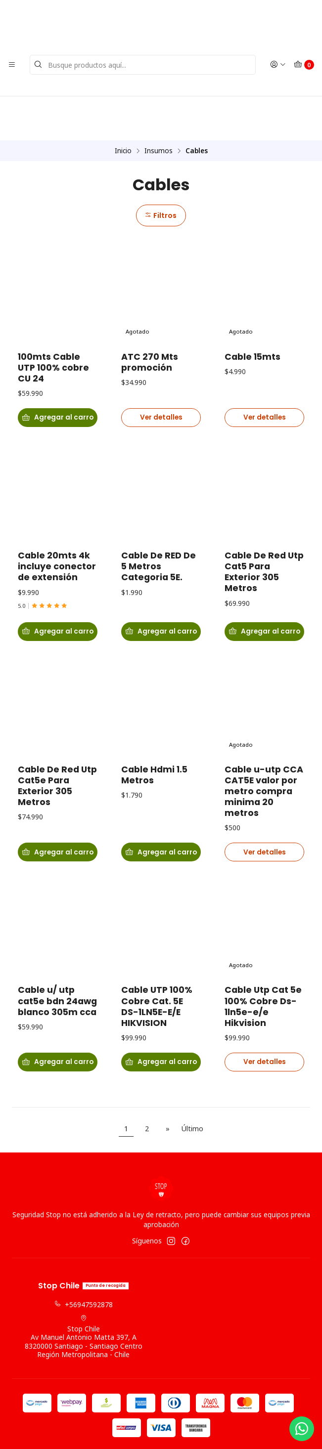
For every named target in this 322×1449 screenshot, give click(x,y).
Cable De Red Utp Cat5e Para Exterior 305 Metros (57, 759)
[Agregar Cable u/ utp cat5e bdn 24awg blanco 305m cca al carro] (57, 1040)
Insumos (158, 106)
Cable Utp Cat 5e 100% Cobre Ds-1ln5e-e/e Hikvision (263, 982)
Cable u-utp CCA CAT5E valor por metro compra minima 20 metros (264, 765)
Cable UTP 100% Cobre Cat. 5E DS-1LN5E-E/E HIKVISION (156, 982)
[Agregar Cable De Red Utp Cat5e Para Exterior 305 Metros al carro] (57, 827)
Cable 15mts (252, 313)
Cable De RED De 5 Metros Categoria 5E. (158, 537)
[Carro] (304, 64)
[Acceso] (278, 64)
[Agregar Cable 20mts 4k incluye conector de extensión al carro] (57, 604)
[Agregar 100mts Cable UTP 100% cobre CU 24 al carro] (57, 376)
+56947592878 (83, 1271)
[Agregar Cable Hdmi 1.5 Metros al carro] (161, 827)
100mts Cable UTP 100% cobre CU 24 (53, 324)
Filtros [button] (160, 171)
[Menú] (12, 65)
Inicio (123, 106)
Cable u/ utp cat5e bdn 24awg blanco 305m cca (57, 977)
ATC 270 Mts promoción (149, 318)
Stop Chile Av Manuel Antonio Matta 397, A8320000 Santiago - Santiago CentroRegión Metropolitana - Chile (83, 1302)
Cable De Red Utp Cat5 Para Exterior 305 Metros (264, 543)
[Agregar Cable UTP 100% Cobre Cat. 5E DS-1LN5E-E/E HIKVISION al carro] (161, 1040)
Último (192, 1095)
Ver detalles (161, 376)
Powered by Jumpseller (209, 1432)
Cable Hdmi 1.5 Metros (154, 748)
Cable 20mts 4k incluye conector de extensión (57, 537)
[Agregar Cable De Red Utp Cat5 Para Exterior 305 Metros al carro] (264, 604)
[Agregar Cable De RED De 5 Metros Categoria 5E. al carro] (161, 604)
